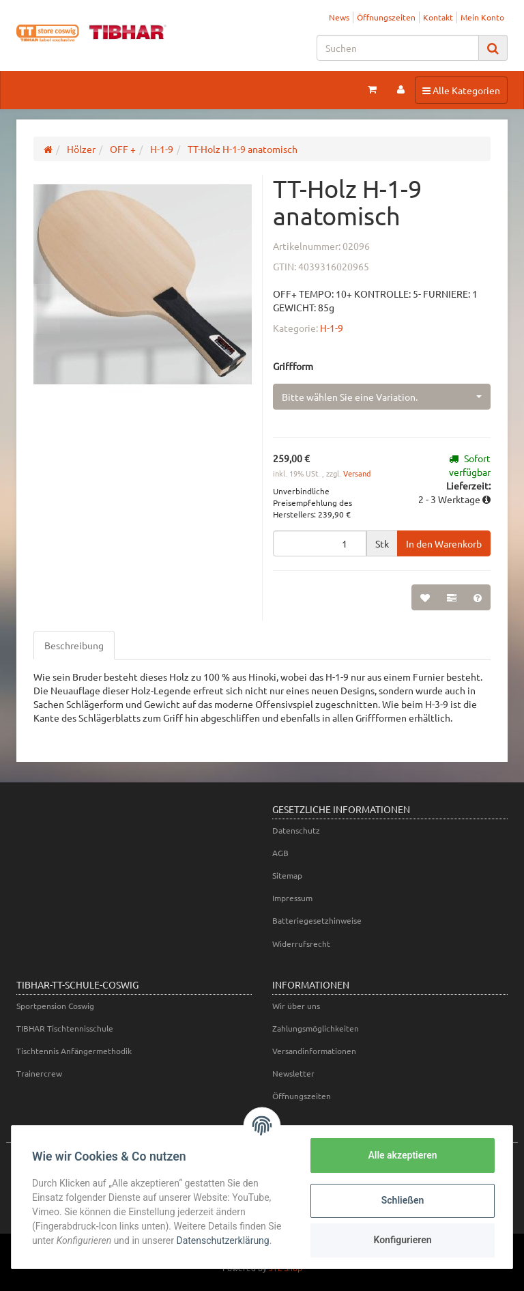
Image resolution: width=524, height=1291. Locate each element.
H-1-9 (331, 328)
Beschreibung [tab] (74, 645)
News (339, 17)
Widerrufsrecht (301, 943)
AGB (280, 852)
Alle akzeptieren (400, 1155)
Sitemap (287, 875)
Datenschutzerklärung (223, 1240)
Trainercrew (39, 1073)
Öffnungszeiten (386, 17)
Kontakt (438, 17)
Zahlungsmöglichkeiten (315, 1028)
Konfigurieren (401, 1239)
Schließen (401, 1200)
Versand (356, 473)
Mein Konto (482, 17)
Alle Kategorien (461, 89)
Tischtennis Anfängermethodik (74, 1050)
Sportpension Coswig (55, 1005)
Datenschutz (296, 830)
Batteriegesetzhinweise (317, 920)
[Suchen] (398, 48)
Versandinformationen (314, 1050)
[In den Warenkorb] (444, 543)
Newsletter (293, 1073)
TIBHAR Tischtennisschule (64, 1028)
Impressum (292, 897)
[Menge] (319, 543)
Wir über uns (296, 1005)
